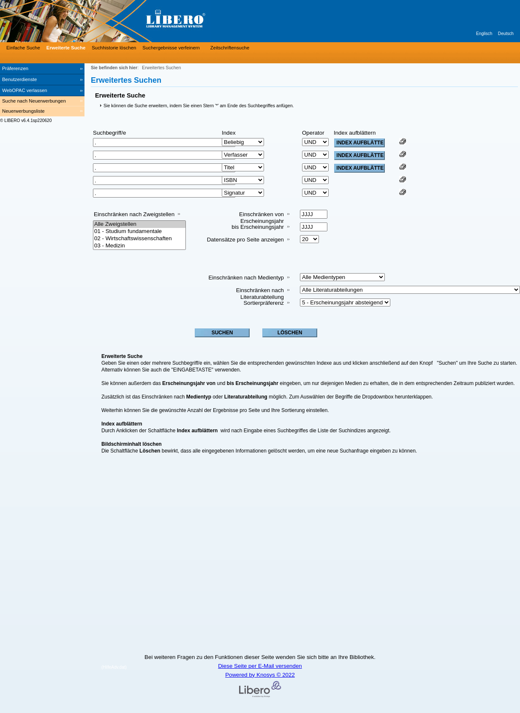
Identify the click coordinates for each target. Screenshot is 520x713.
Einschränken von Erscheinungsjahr (261, 217)
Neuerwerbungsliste (23, 111)
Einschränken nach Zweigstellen (134, 214)
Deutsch (506, 33)
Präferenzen (15, 68)
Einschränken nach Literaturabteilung (260, 293)
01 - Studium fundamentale (139, 231)
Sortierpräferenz (263, 303)
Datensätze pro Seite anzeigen (245, 239)
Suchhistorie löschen (114, 47)
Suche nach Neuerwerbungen (34, 100)
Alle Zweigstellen (139, 224)
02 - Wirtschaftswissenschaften (139, 238)
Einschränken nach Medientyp (246, 277)
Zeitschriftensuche (229, 47)
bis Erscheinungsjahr (257, 227)
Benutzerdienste (19, 79)
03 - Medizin (139, 245)
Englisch (484, 33)
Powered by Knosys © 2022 (260, 675)
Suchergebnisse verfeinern (171, 47)
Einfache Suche (23, 47)
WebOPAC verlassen (24, 90)
